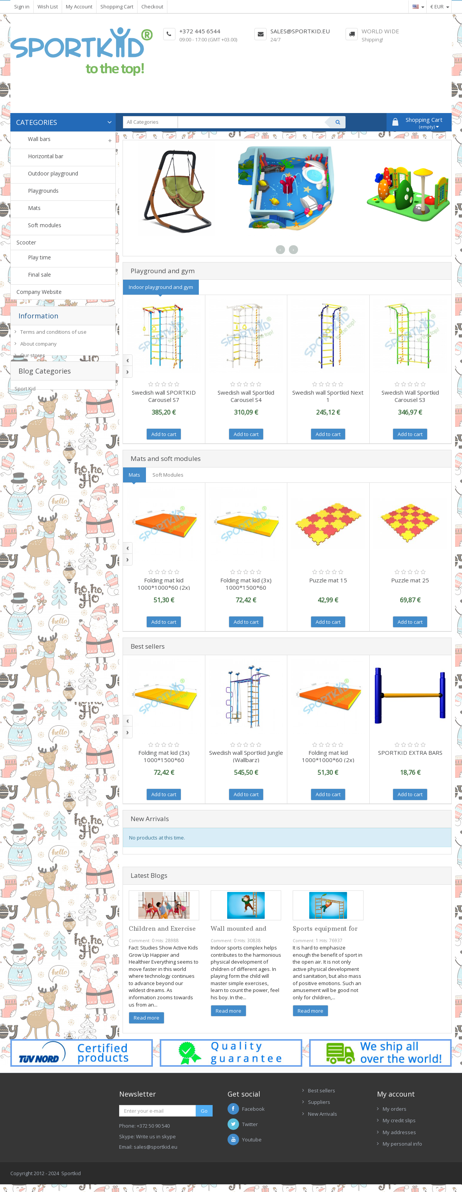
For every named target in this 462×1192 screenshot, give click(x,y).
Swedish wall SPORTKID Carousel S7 (164, 396)
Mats (134, 474)
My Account (79, 6)
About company (38, 346)
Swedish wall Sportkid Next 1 (328, 396)
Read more (146, 1017)
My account (396, 1094)
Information (38, 315)
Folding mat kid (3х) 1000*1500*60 (246, 583)
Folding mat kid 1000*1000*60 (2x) (164, 583)
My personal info (402, 1143)
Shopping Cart (116, 6)
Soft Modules (167, 474)
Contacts (318, 1125)
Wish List (48, 6)
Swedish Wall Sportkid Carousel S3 (410, 396)
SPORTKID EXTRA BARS (410, 752)
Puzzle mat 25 (410, 580)
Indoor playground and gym (161, 287)
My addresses (399, 1132)
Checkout (152, 6)
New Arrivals (322, 1113)
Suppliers (319, 1102)
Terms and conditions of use (53, 334)
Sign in (21, 6)
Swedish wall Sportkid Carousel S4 (246, 396)
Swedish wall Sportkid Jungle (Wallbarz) (246, 756)
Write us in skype (156, 1136)
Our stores (32, 358)
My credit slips (399, 1120)
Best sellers (321, 1090)
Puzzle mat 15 (328, 580)
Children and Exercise (162, 928)
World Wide (380, 31)
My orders (394, 1108)
